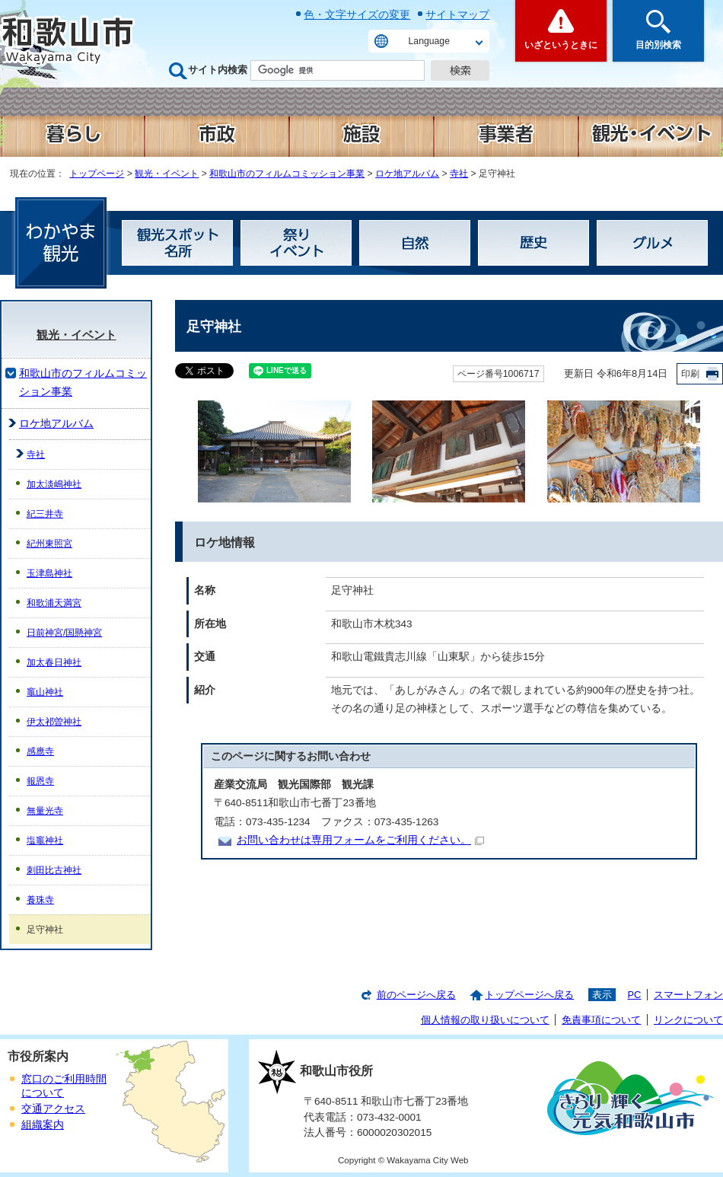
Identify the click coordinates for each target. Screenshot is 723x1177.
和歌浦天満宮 (54, 603)
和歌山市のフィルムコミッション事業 (287, 173)
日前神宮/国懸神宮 (64, 632)
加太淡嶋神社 (54, 484)
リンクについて (688, 1019)
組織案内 (42, 1125)
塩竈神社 (45, 840)
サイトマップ (457, 14)
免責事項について (601, 1019)
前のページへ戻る (416, 994)
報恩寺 (40, 781)
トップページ (96, 173)
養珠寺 (40, 900)
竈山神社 (45, 692)
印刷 (690, 373)
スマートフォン (688, 994)
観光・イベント (167, 173)
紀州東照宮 (49, 543)
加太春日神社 (54, 662)
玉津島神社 (49, 573)
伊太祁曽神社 (54, 721)
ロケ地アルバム (407, 173)
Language (429, 41)
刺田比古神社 (54, 870)
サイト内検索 (217, 69)
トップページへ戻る (529, 994)
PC (634, 994)
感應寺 (40, 751)
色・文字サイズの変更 (357, 14)
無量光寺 (45, 810)
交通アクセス (53, 1109)
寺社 (459, 173)
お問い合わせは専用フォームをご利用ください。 (360, 840)
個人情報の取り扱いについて (485, 1019)
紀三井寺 (45, 514)
